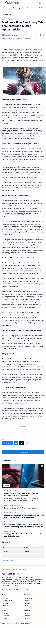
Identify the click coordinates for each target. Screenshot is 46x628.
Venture (5, 603)
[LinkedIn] (13, 589)
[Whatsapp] (27, 589)
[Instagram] (20, 589)
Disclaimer (6, 616)
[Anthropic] (12, 556)
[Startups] (13, 8)
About (27, 613)
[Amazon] (12, 551)
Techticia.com (12, 623)
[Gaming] (5, 434)
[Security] (29, 8)
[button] (2, 2)
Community (28, 598)
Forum (27, 601)
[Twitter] (6, 589)
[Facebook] (10, 589)
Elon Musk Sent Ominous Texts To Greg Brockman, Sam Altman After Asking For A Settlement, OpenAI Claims (24, 525)
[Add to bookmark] (42, 466)
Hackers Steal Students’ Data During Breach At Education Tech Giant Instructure (21, 494)
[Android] (33, 551)
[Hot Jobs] (6, 8)
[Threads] (17, 589)
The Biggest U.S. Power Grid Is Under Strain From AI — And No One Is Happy (23, 535)
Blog (26, 605)
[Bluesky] (24, 589)
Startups (5, 598)
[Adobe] (33, 547)
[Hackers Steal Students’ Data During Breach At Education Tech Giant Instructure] (23, 476)
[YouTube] (3, 589)
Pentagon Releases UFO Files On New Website (20, 508)
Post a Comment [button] (23, 452)
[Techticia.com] (12, 3)
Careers (27, 618)
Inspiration (28, 603)
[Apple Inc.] (21, 8)
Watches (5, 605)
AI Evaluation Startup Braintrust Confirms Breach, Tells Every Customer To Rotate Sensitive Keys (24, 516)
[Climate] (14, 531)
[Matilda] (11, 35)
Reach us (6, 618)
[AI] (12, 522)
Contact (5, 613)
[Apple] (33, 556)
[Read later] (36, 35)
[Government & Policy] (18, 505)
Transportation (7, 601)
